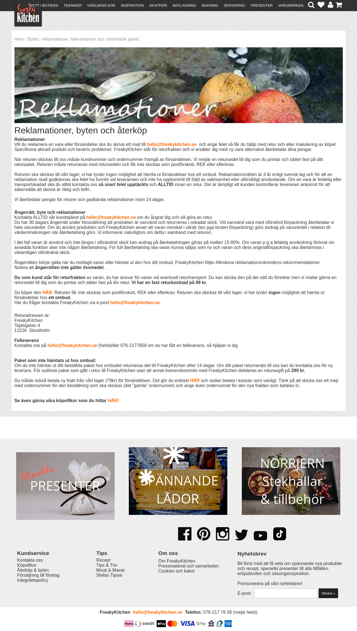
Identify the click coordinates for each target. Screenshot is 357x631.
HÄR (47, 292)
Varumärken (291, 5)
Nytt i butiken (44, 5)
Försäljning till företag (38, 575)
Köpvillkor (26, 565)
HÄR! (113, 400)
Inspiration (132, 5)
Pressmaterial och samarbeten (188, 566)
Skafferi (158, 5)
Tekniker (73, 5)
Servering (234, 5)
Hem (19, 39)
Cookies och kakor (176, 571)
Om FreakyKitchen (176, 561)
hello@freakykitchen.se (171, 144)
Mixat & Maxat (110, 570)
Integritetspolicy (32, 580)
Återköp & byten (33, 570)
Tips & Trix (106, 565)
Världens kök (101, 5)
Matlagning (184, 5)
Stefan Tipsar (109, 575)
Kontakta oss (30, 560)
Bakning (210, 5)
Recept (103, 560)
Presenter (261, 5)
